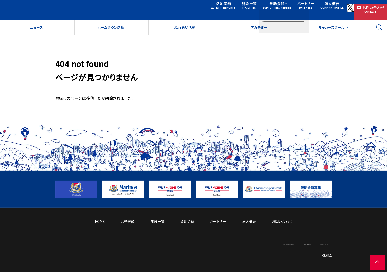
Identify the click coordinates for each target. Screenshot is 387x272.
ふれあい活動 (185, 30)
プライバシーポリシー (315, 243)
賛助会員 (242, 9)
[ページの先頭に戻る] (372, 257)
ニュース (36, 30)
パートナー (272, 9)
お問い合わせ (364, 9)
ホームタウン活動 (110, 30)
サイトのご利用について (277, 243)
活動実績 (181, 9)
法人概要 (301, 9)
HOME (100, 221)
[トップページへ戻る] (109, 261)
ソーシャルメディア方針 (238, 243)
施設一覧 (209, 9)
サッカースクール (331, 30)
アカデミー (259, 30)
